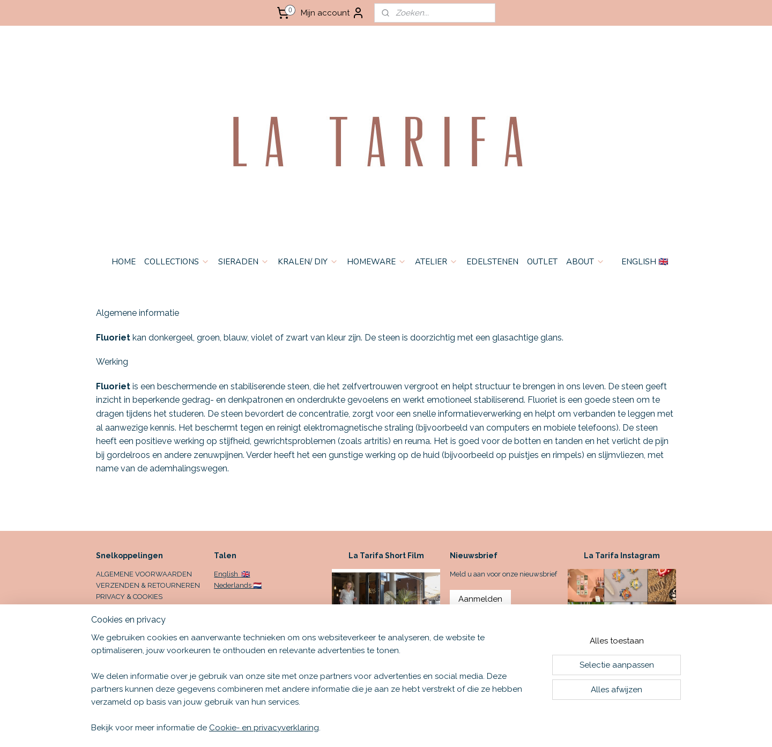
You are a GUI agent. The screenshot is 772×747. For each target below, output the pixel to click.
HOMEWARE (376, 261)
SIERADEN (243, 261)
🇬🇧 (245, 574)
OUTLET (542, 261)
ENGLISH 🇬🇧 (645, 261)
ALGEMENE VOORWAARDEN (144, 574)
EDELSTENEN (492, 261)
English (227, 574)
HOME (124, 261)
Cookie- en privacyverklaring (264, 728)
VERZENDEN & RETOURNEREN (148, 585)
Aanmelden (480, 599)
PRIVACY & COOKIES (129, 597)
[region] (315, 689)
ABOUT (585, 261)
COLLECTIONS (177, 261)
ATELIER (436, 261)
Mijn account (333, 12)
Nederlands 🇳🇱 (238, 585)
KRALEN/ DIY (308, 261)
